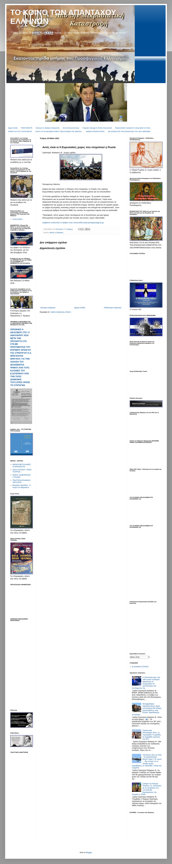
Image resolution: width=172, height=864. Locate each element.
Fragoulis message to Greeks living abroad (97, 128)
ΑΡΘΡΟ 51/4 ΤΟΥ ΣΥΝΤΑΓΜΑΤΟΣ (20, 131)
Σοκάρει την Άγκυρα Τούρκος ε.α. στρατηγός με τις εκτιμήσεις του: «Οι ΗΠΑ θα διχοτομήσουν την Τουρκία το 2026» (146, 789)
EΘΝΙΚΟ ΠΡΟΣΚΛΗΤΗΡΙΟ (95, 131)
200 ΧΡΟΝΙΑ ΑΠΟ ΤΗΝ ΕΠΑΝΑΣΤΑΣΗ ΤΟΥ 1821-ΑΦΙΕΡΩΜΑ (129, 131)
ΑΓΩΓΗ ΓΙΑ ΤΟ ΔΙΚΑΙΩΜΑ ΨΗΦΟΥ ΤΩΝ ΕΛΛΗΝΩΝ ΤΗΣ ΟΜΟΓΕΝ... (59, 131)
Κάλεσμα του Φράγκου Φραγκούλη (47, 128)
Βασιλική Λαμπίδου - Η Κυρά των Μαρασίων (22, 486)
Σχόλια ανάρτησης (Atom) (60, 312)
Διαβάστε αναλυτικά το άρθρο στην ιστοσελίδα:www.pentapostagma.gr (73, 222)
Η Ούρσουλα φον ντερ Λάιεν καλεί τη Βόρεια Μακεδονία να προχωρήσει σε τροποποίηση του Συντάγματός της (146, 682)
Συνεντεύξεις (18, 219)
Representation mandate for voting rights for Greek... (133, 128)
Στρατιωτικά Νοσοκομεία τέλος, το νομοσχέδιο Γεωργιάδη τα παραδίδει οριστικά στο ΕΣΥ (151, 734)
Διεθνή (52, 233)
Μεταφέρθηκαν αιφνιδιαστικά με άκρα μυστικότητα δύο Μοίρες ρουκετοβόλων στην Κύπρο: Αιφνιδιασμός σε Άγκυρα (147, 709)
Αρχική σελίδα (13, 128)
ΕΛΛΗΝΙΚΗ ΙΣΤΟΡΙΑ (140, 667)
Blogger (89, 852)
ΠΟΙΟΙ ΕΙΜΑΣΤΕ (26, 128)
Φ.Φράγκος (59, 233)
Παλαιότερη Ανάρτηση (112, 308)
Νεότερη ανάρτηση (47, 308)
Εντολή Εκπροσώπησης (71, 128)
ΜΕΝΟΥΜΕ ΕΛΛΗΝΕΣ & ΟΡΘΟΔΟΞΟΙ (22, 465)
